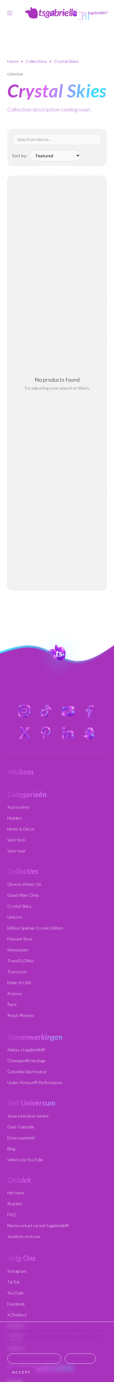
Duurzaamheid (20, 1137)
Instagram (16, 1271)
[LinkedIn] (68, 733)
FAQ (11, 1214)
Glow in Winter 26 (24, 884)
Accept (21, 1372)
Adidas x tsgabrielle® (26, 1049)
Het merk (15, 1192)
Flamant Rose (20, 938)
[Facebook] (89, 711)
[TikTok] (46, 711)
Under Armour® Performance (34, 1082)
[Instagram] (24, 711)
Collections (36, 61)
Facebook (16, 1303)
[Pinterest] (46, 733)
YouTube (15, 1292)
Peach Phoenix (20, 1015)
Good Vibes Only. (23, 895)
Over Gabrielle (20, 1126)
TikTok (13, 1282)
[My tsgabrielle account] (89, 13)
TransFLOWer (20, 960)
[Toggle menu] (9, 13)
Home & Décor (21, 828)
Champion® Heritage (26, 1060)
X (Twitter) (16, 1314)
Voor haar (16, 850)
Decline (80, 1358)
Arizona (14, 993)
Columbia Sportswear (27, 1071)
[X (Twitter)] (24, 733)
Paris (12, 1004)
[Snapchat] (89, 733)
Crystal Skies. (19, 906)
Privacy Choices (34, 1358)
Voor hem (16, 839)
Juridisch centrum (23, 1236)
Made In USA (19, 982)
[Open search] (53, 13)
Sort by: (19, 155)
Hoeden (14, 818)
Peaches (14, 1203)
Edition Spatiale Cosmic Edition (35, 927)
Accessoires (18, 807)
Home (13, 61)
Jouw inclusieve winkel (27, 1115)
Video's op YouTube (25, 1159)
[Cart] (63, 13)
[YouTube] (68, 711)
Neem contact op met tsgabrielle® (38, 1225)
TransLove (17, 971)
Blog (11, 1148)
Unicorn (14, 917)
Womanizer (18, 949)
